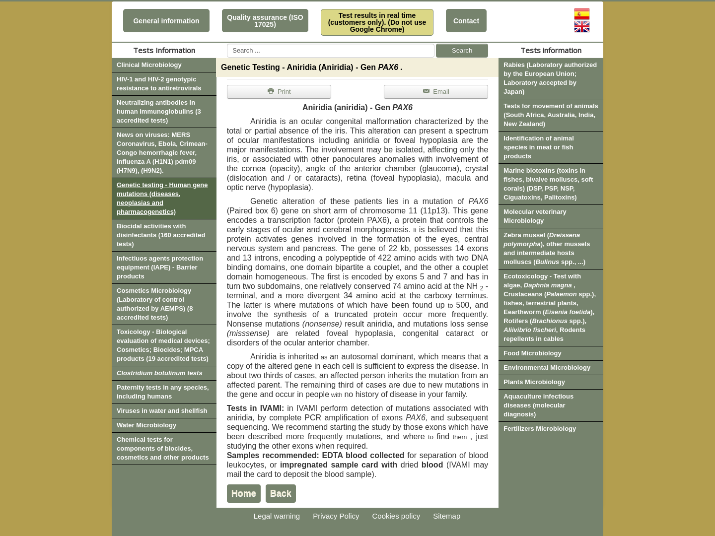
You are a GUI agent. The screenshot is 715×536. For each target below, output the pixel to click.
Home (243, 493)
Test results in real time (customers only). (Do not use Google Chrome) (377, 22)
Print (279, 91)
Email (436, 91)
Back (280, 493)
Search (462, 50)
